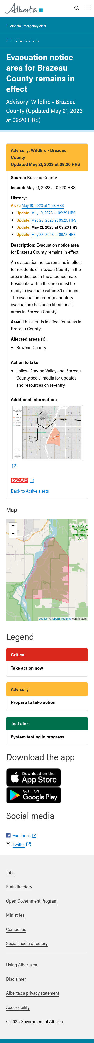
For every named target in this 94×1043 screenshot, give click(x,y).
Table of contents (26, 40)
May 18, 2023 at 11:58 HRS (43, 205)
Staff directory (19, 886)
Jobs (10, 872)
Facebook (22, 835)
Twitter (19, 844)
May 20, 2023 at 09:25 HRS (53, 220)
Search (76, 8)
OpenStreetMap (62, 618)
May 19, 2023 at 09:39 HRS (53, 213)
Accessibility (18, 1007)
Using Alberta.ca (21, 964)
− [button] (13, 534)
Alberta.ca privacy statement (32, 993)
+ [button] (13, 526)
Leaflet (43, 618)
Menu (88, 8)
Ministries (15, 915)
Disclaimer (16, 979)
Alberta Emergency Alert (28, 25)
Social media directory (27, 943)
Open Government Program (31, 900)
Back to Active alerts (30, 491)
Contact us (16, 929)
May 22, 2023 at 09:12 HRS (53, 234)
